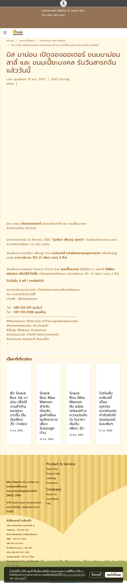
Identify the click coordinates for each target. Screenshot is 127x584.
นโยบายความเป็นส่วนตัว (74, 574)
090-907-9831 (12, 565)
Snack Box (52, 469)
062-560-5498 (28, 561)
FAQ (48, 503)
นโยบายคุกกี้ (20, 578)
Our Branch (52, 499)
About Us (51, 494)
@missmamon (28, 298)
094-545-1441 (56, 15)
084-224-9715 (16, 543)
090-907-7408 (23, 552)
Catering (51, 478)
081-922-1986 (27, 556)
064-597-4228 (19, 539)
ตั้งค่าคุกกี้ (96, 574)
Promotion (52, 483)
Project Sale (53, 473)
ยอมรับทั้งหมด (114, 574)
